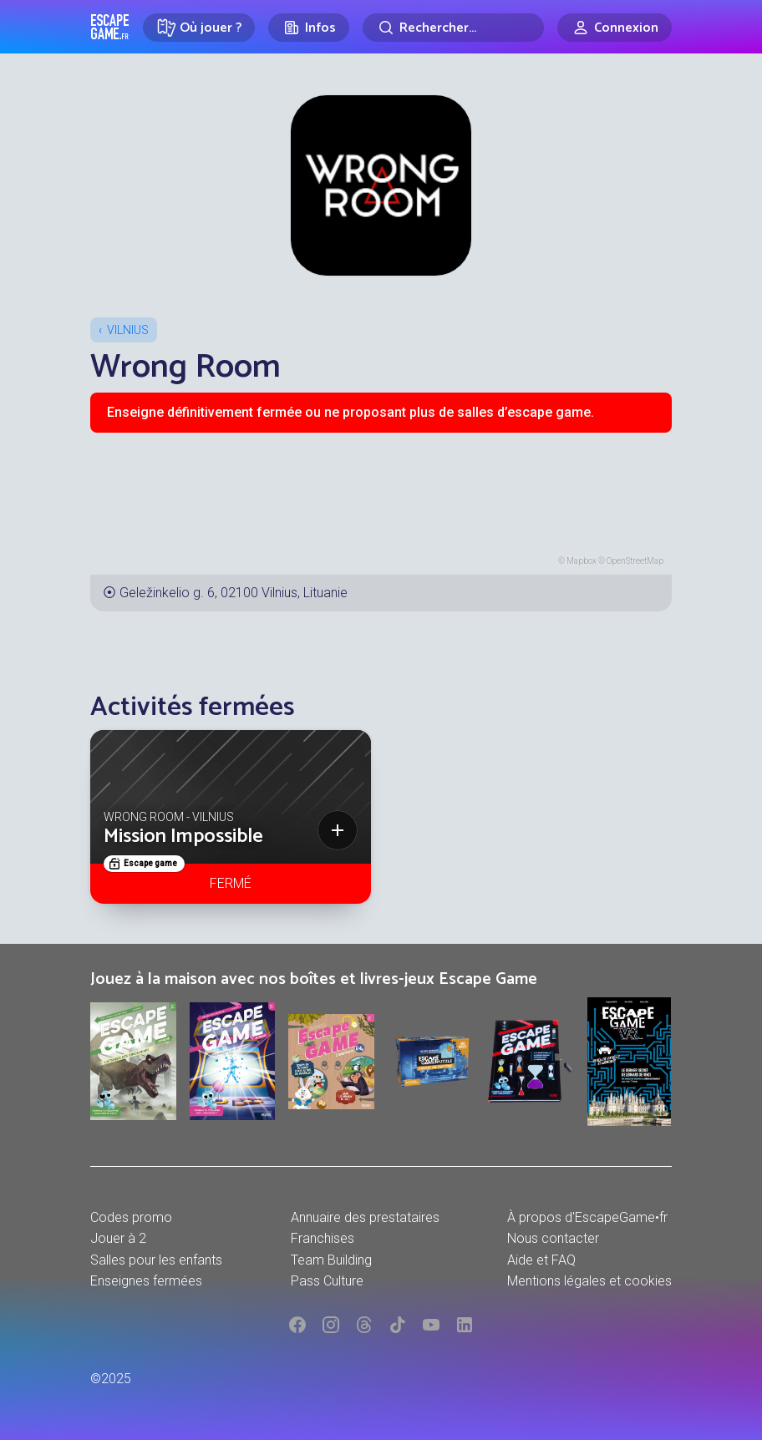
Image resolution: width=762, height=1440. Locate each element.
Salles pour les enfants (156, 1260)
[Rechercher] (453, 27)
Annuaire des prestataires (365, 1217)
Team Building (331, 1260)
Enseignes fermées (146, 1281)
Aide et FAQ (541, 1260)
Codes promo (131, 1217)
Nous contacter (553, 1238)
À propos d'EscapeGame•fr (587, 1217)
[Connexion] (614, 27)
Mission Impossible (183, 836)
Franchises (322, 1238)
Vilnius (128, 330)
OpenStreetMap (635, 560)
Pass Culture (327, 1281)
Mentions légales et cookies (589, 1281)
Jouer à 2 (118, 1238)
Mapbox (581, 560)
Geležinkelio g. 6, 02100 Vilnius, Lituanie (233, 593)
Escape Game (110, 26)
